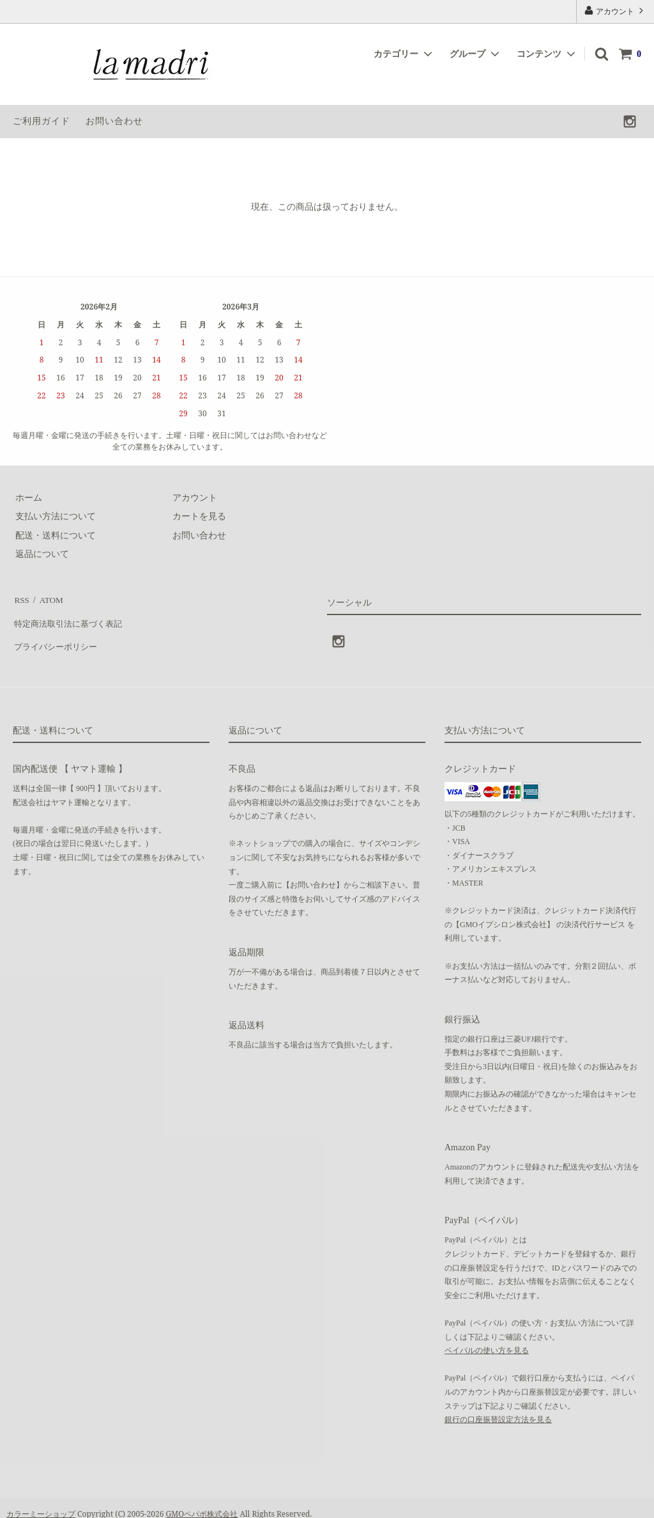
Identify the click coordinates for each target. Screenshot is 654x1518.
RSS (21, 598)
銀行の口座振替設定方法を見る (498, 1406)
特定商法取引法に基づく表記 (71, 617)
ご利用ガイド (41, 121)
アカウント (615, 10)
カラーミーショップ (40, 1501)
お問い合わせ (114, 121)
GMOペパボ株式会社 (202, 1501)
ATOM (47, 598)
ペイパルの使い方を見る (487, 1337)
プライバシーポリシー (57, 636)
